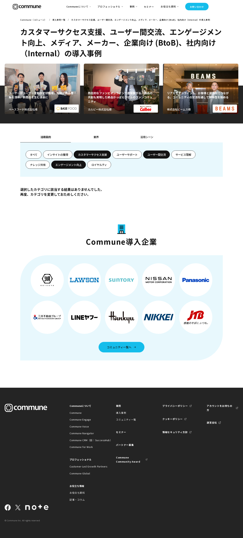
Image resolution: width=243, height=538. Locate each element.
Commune (76, 413)
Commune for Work (81, 447)
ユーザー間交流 (156, 155)
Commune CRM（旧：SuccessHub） (85, 440)
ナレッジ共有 (38, 165)
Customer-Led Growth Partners (85, 466)
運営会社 (212, 422)
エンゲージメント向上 (68, 165)
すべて (33, 155)
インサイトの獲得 (57, 155)
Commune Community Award (128, 459)
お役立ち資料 (77, 492)
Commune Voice (79, 426)
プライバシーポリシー (175, 406)
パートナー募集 (125, 445)
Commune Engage (80, 419)
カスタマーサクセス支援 (92, 155)
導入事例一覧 (58, 19)
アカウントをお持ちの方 (219, 408)
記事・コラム (77, 499)
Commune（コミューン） (33, 19)
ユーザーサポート (127, 155)
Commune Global (80, 473)
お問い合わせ (197, 6)
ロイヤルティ (99, 165)
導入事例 (121, 413)
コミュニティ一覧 (126, 419)
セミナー (149, 6)
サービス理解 (183, 155)
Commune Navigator (82, 433)
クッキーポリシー (172, 419)
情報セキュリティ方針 (175, 432)
